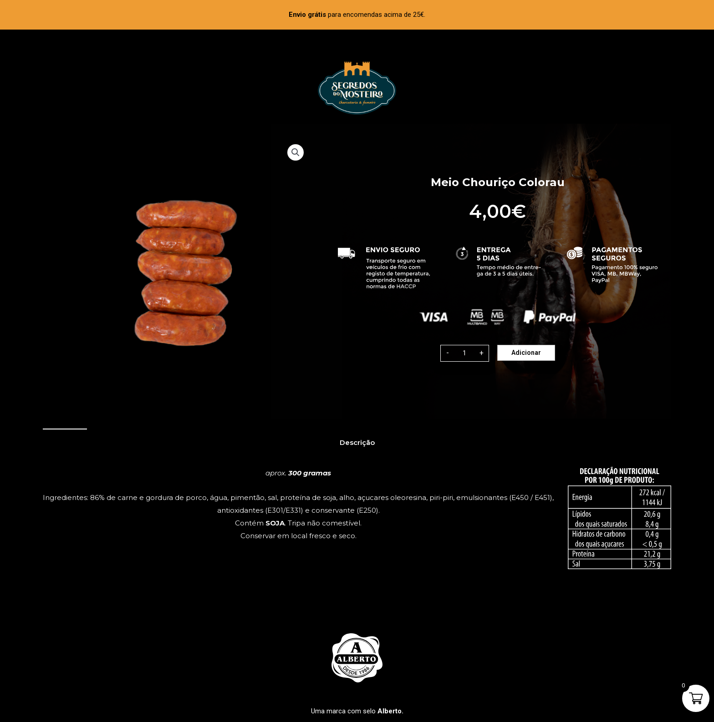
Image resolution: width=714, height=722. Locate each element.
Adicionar (526, 352)
